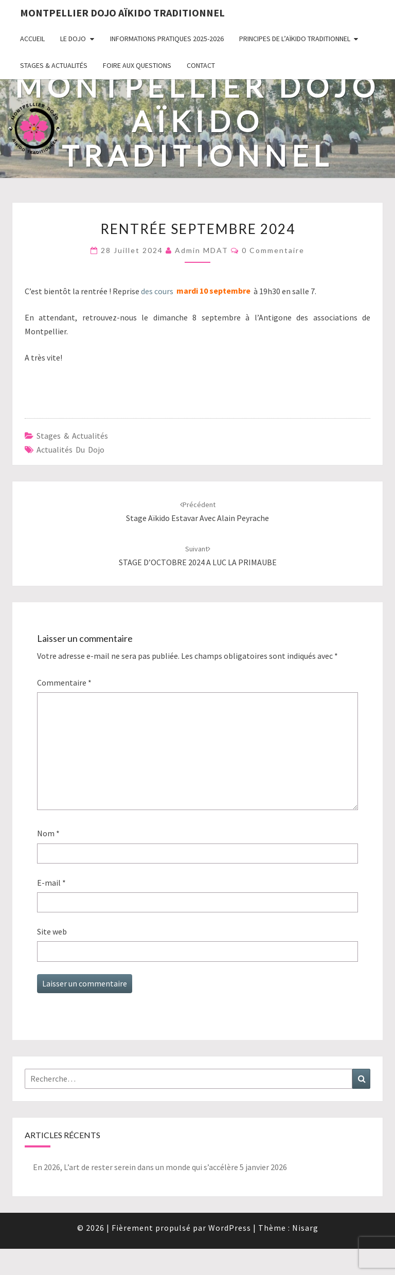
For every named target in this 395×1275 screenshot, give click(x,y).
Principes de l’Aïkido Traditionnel (294, 38)
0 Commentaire (273, 250)
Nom (48, 833)
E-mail (51, 882)
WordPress (229, 1228)
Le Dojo (73, 38)
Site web (52, 931)
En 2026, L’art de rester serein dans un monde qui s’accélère (135, 1167)
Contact (201, 65)
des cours (157, 291)
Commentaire (64, 682)
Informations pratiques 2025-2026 (167, 38)
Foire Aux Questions (137, 65)
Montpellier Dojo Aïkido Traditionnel (122, 12)
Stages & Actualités (53, 65)
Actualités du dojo (70, 449)
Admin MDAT (201, 250)
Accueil (32, 38)
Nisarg (305, 1228)
